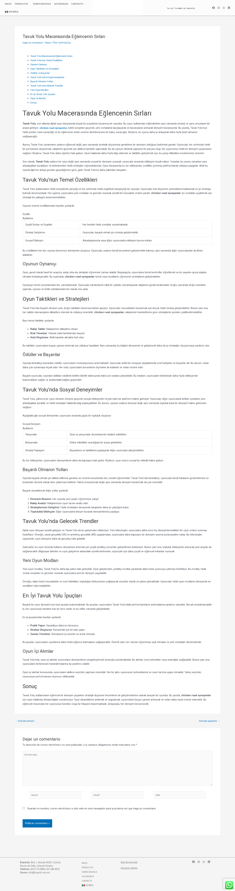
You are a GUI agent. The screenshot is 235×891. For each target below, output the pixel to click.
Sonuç (33, 102)
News (51, 42)
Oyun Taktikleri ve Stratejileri (45, 68)
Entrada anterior (25, 721)
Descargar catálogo (130, 868)
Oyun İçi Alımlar (39, 98)
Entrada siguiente (208, 721)
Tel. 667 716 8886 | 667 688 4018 (178, 8)
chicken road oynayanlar (54, 127)
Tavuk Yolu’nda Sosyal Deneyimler (49, 77)
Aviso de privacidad (130, 862)
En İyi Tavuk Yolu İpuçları (44, 94)
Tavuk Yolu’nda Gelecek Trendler (48, 85)
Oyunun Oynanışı (39, 64)
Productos (22, 4)
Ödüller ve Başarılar (40, 72)
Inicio (8, 4)
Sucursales (61, 4)
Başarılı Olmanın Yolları (42, 81)
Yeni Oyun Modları (40, 89)
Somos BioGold (42, 4)
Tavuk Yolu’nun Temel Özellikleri (48, 60)
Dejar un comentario (34, 42)
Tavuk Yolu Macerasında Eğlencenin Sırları (53, 56)
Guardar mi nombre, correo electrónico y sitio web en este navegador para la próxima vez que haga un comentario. (91, 812)
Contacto (77, 4)
